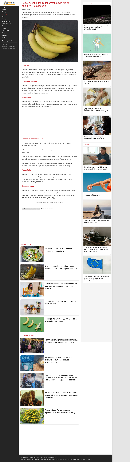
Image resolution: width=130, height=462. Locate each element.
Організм (54, 202)
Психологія (5, 26)
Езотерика (5, 12)
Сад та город (5, 30)
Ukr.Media (25, 77)
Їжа (3, 16)
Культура (4, 19)
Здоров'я (4, 14)
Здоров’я (46, 202)
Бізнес (4, 9)
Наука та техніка (6, 23)
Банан (61, 202)
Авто (3, 7)
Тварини (4, 35)
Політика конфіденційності (10, 48)
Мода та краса (6, 21)
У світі (3, 37)
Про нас (4, 44)
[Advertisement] (50, 123)
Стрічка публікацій (47, 209)
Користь (39, 202)
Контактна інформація (8, 46)
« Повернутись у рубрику (31, 209)
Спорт (3, 33)
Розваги (4, 28)
